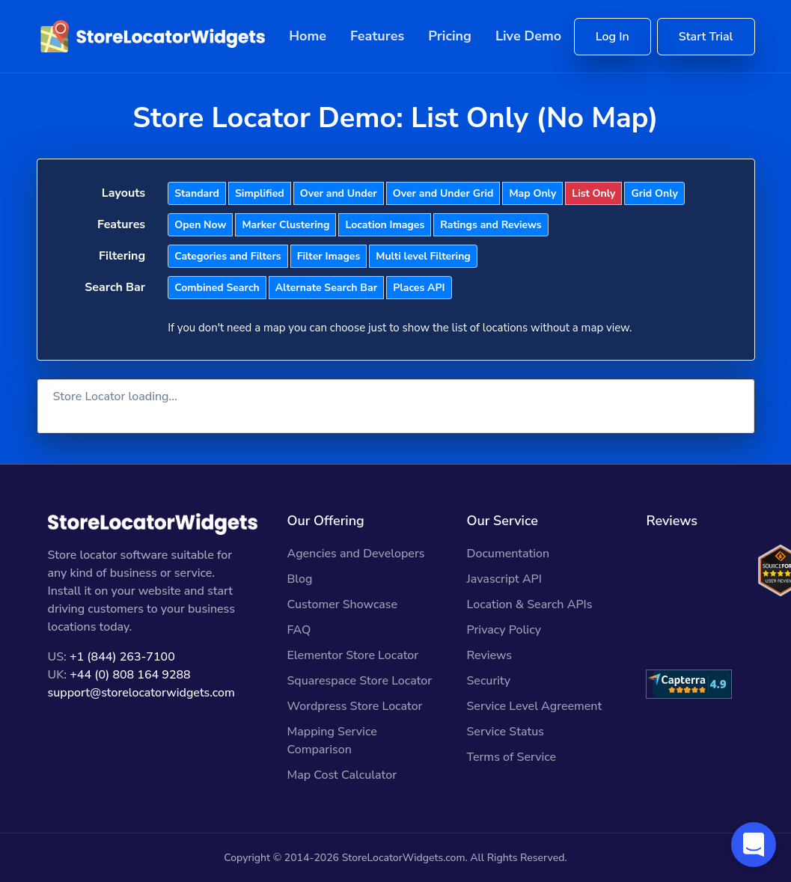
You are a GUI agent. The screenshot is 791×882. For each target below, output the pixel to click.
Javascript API (504, 579)
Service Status (504, 731)
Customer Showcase (342, 604)
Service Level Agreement (534, 706)
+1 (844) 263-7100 (122, 657)
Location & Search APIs (529, 604)
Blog (299, 579)
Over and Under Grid (443, 193)
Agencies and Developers (355, 553)
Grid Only (654, 193)
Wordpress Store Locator (354, 706)
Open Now (200, 225)
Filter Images (329, 256)
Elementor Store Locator (352, 655)
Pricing (449, 36)
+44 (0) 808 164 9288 (130, 675)
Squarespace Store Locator (359, 681)
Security (488, 681)
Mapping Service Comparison (331, 740)
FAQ (299, 630)
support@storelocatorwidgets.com (141, 693)
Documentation (507, 553)
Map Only (532, 193)
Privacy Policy (503, 630)
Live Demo (528, 36)
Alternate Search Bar (326, 288)
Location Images (384, 225)
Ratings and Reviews (490, 225)
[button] (753, 844)
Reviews (489, 655)
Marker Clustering (285, 225)
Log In (612, 36)
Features (377, 36)
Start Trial (706, 36)
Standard (196, 193)
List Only (593, 193)
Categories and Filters (227, 256)
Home (307, 36)
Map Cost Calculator (342, 775)
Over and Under (338, 193)
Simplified (259, 193)
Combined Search (217, 288)
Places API (419, 288)
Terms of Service (511, 757)
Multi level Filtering (423, 256)
